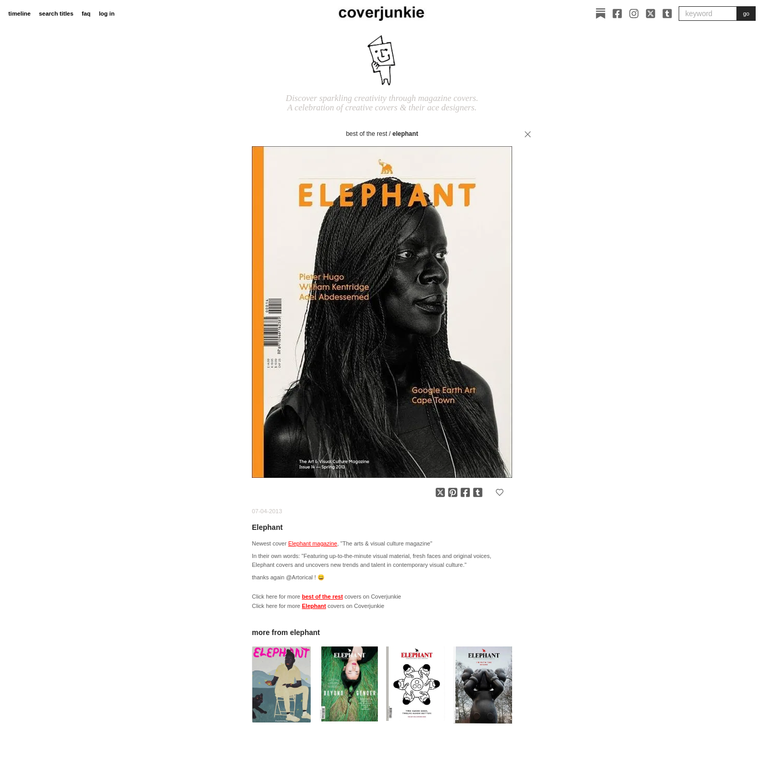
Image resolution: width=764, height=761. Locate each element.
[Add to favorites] (499, 492)
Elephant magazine (312, 543)
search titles (56, 13)
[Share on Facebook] (465, 492)
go (746, 13)
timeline (19, 13)
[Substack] (600, 13)
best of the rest (366, 133)
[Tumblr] (667, 13)
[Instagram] (634, 13)
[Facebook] (617, 13)
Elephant (405, 133)
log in (106, 13)
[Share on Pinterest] (453, 492)
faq (86, 13)
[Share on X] (440, 492)
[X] (650, 13)
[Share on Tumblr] (478, 492)
